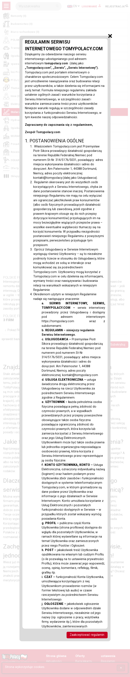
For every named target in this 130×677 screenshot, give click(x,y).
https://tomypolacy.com (65, 321)
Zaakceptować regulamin (87, 635)
